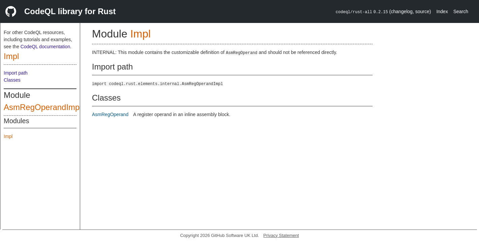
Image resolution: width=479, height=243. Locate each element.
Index (442, 11)
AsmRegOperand (110, 114)
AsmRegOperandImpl (43, 107)
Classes (12, 80)
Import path (16, 73)
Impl (11, 56)
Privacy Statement (281, 235)
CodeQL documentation (45, 46)
